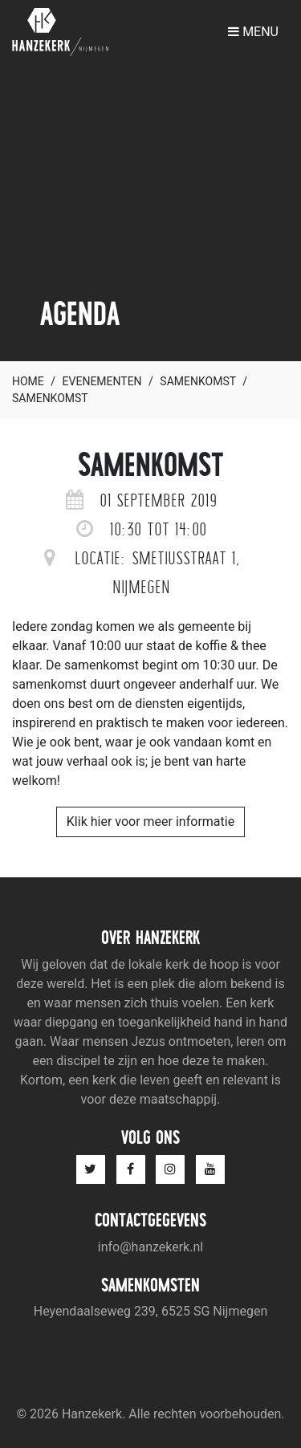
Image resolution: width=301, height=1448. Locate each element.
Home (28, 381)
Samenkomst (197, 381)
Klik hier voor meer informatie (150, 821)
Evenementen (102, 381)
